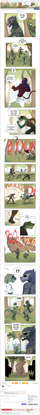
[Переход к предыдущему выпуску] (5, 197)
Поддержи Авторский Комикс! (6, 409)
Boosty (20, 409)
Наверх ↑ (33, 406)
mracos (32, 401)
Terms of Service (20, 402)
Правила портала (13, 413)
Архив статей (21, 413)
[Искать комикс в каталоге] (28, 413)
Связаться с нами (8, 413)
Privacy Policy (16, 402)
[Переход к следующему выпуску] (20, 197)
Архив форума (17, 413)
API (23, 413)
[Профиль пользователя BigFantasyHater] (2, 392)
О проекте (4, 413)
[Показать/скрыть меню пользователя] (38, 1)
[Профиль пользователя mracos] (3, 386)
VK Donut (23, 409)
